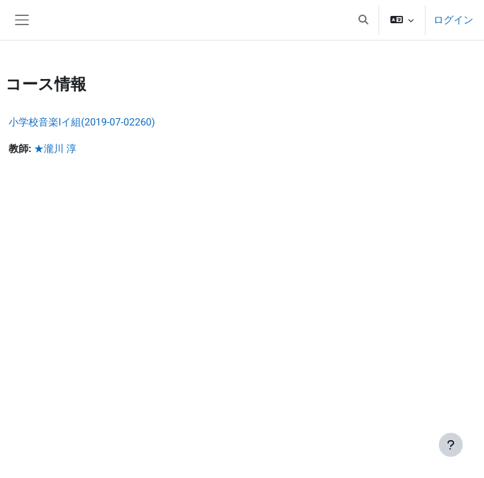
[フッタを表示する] (451, 445)
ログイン (453, 20)
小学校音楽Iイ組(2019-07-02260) (82, 122)
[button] (363, 20)
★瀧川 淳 (55, 149)
